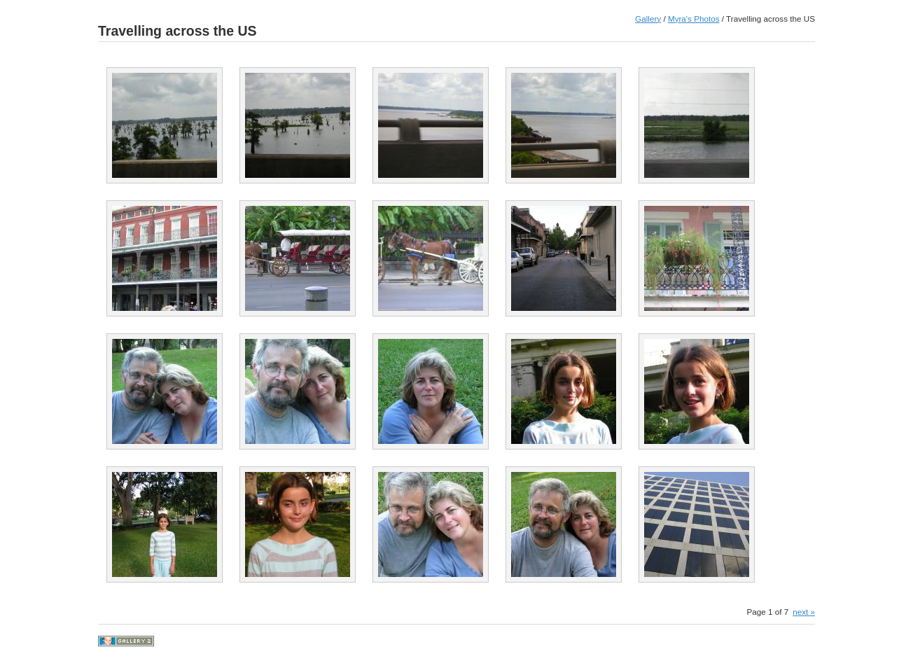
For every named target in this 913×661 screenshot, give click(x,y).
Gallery (648, 18)
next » (804, 611)
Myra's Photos (694, 18)
